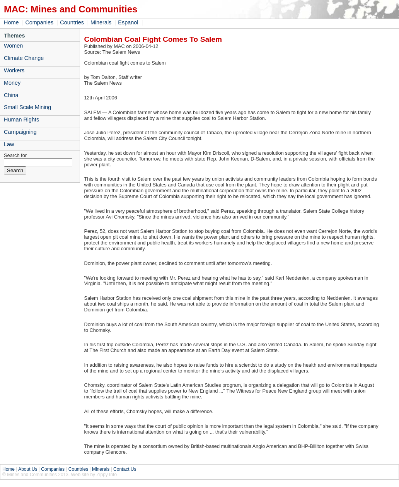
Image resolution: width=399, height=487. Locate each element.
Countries (72, 22)
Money (12, 83)
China (11, 95)
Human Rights (21, 119)
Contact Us (124, 469)
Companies (39, 22)
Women (13, 46)
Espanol (128, 22)
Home (11, 22)
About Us (27, 469)
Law (9, 144)
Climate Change (24, 58)
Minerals (100, 22)
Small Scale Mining (27, 107)
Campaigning (20, 132)
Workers (14, 70)
